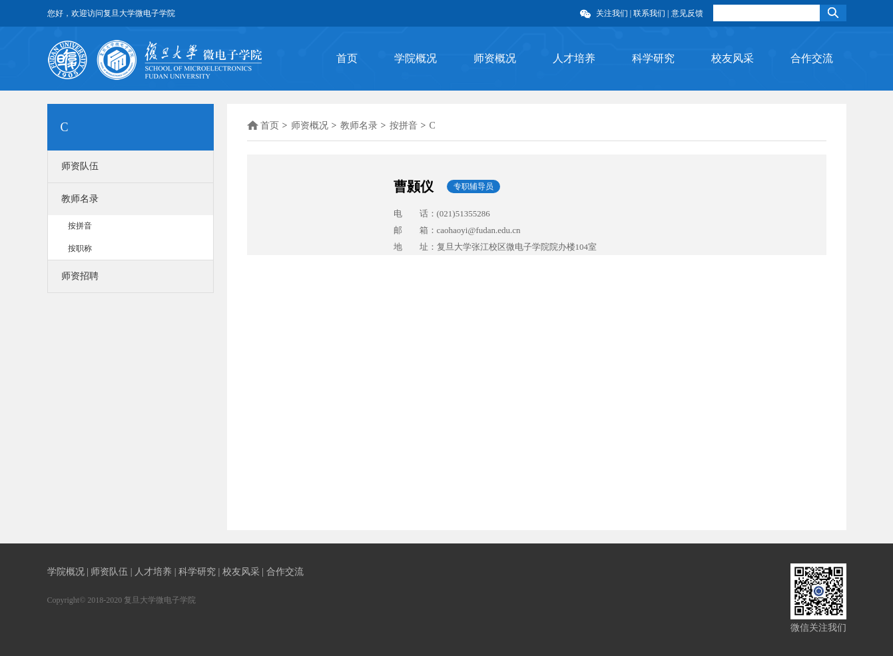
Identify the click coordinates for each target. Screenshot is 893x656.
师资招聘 (80, 276)
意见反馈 (687, 13)
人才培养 (574, 58)
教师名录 (80, 199)
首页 (347, 58)
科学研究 (653, 58)
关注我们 (612, 13)
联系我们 (649, 13)
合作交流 (811, 58)
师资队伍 (80, 166)
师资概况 (494, 58)
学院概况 (415, 58)
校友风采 (732, 58)
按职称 (80, 248)
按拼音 (80, 225)
